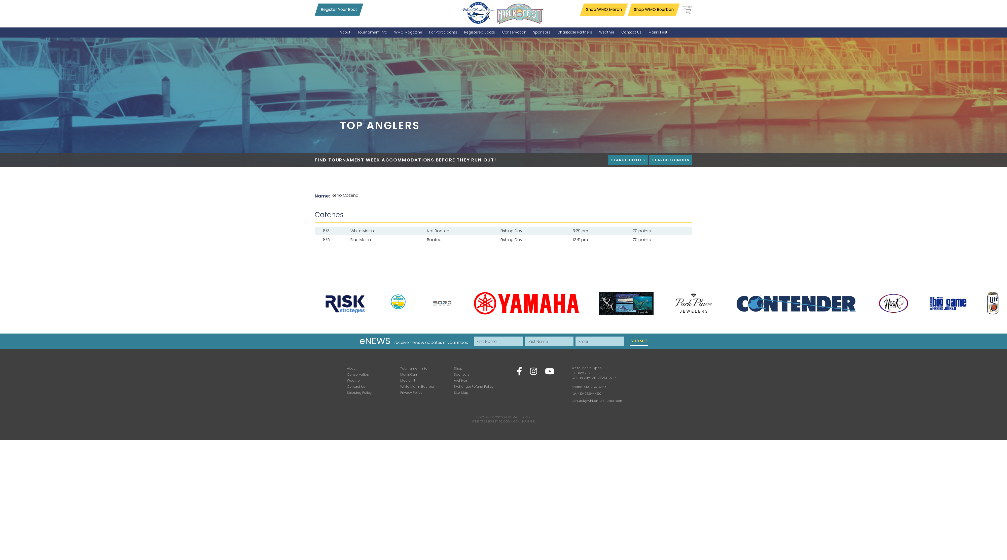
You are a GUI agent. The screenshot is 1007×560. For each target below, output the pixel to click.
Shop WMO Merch (604, 9)
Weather (354, 380)
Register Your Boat (339, 9)
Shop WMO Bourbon (654, 9)
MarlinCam (409, 374)
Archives (461, 380)
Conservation (358, 374)
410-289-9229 (595, 386)
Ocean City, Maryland (519, 421)
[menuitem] (345, 32)
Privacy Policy (411, 392)
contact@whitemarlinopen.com (597, 400)
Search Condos (670, 159)
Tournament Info (413, 368)
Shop (458, 368)
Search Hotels (628, 159)
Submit (639, 341)
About (351, 368)
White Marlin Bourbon (417, 386)
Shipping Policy (359, 392)
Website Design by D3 (487, 421)
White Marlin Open (516, 417)
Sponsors (462, 374)
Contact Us (356, 386)
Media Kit (407, 380)
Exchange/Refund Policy (473, 386)
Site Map (461, 392)
